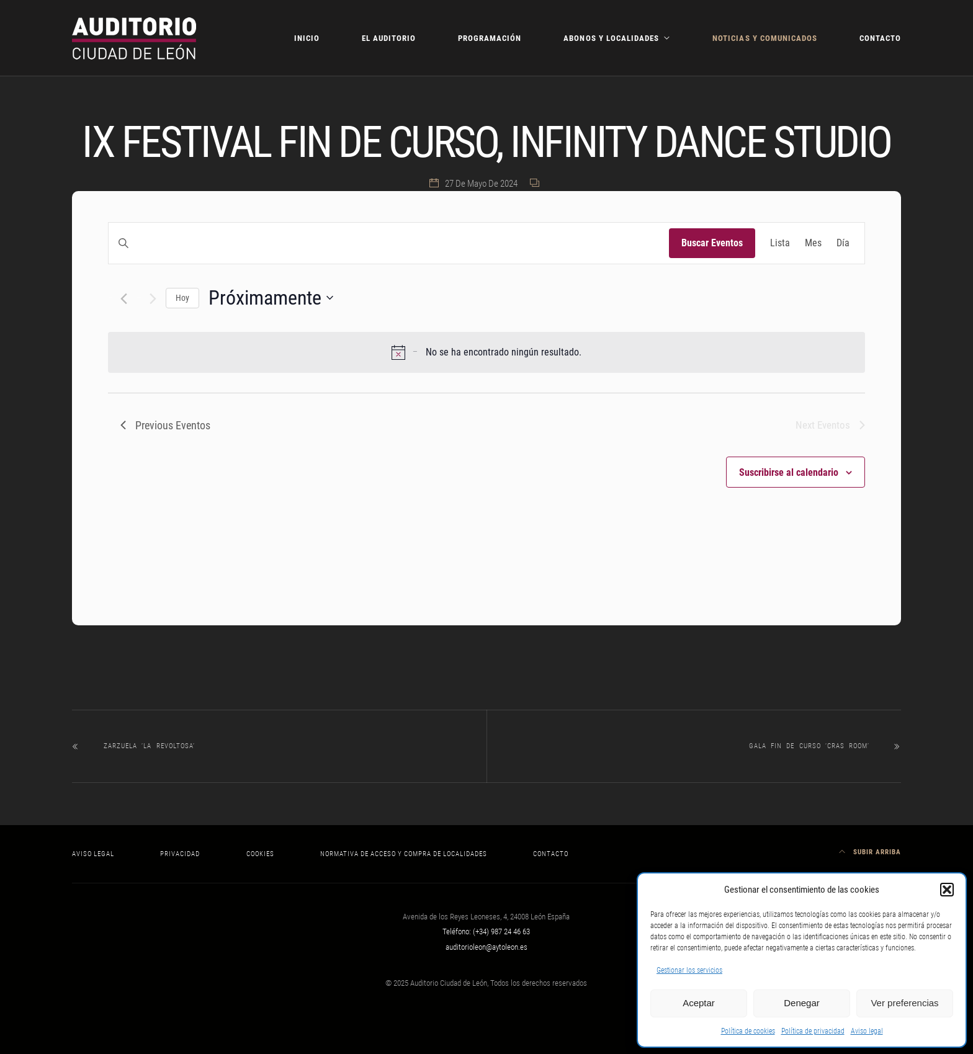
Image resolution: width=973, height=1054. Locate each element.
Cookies (260, 854)
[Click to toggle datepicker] (270, 298)
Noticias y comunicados (764, 38)
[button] (947, 889)
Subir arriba (870, 852)
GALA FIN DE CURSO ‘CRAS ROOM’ (809, 746)
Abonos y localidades (610, 38)
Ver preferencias (904, 1003)
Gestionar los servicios (689, 970)
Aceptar (699, 1003)
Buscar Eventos (712, 243)
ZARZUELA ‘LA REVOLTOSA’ (149, 746)
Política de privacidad (813, 1031)
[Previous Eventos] (123, 299)
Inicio (307, 38)
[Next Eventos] (153, 299)
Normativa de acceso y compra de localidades (403, 854)
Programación (489, 38)
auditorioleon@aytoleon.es (486, 947)
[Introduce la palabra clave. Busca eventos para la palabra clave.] (389, 243)
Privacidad (180, 854)
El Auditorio (389, 38)
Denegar (802, 1003)
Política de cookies (748, 1031)
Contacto (880, 38)
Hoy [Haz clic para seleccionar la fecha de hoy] (182, 298)
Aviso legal (867, 1031)
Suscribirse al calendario (788, 472)
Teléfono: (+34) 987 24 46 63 (486, 931)
